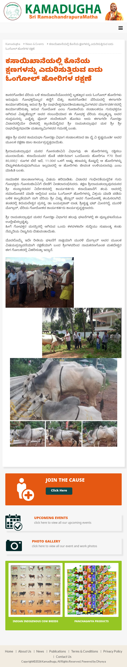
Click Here (59, 491)
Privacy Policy (112, 651)
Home (9, 651)
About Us (24, 651)
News (40, 651)
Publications (57, 651)
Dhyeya (101, 661)
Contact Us (63, 656)
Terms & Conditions (84, 651)
